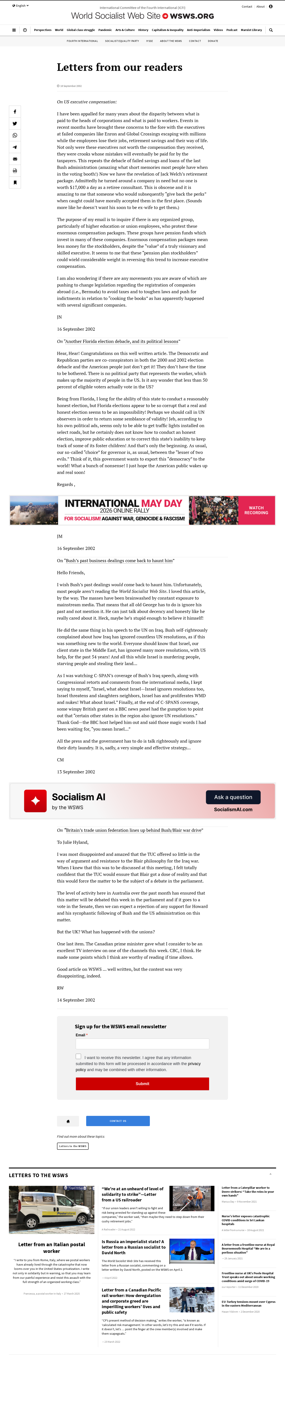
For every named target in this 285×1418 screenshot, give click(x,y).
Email (80, 1035)
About (260, 6)
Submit (142, 1084)
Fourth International (82, 41)
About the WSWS (171, 41)
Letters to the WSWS (72, 1146)
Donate (213, 41)
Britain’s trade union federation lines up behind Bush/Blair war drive (133, 830)
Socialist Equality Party (122, 41)
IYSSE (149, 41)
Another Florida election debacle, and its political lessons (121, 341)
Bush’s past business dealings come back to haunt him (119, 560)
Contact (247, 6)
